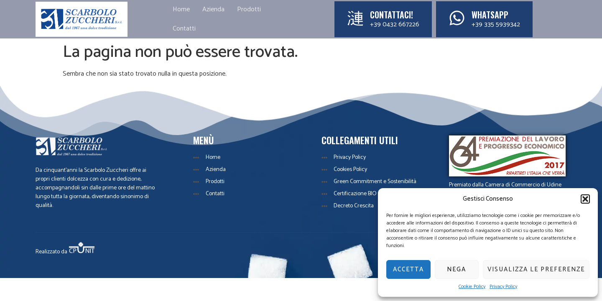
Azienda (213, 9)
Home (181, 9)
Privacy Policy (503, 287)
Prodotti (249, 9)
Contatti (184, 28)
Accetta (408, 269)
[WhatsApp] (457, 18)
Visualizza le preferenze (536, 269)
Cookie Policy (472, 287)
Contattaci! (391, 14)
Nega (456, 269)
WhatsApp (490, 14)
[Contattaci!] (355, 18)
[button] (585, 199)
